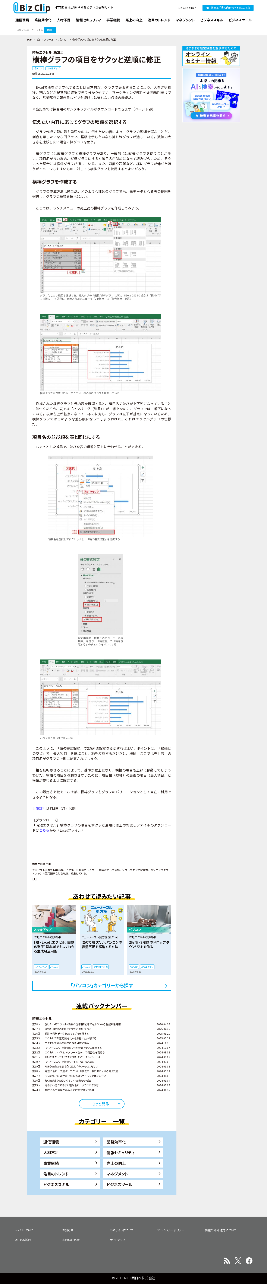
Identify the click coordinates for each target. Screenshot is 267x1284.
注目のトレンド (56, 1174)
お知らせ (67, 1230)
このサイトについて (122, 1230)
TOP (29, 39)
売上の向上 (116, 1163)
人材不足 (51, 1152)
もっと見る (100, 1103)
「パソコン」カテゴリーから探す (102, 985)
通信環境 (51, 1142)
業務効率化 (116, 1142)
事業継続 (51, 1163)
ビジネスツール (45, 39)
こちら (44, 830)
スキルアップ (53, 68)
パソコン (62, 39)
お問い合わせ (70, 1240)
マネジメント (117, 1174)
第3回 (40, 808)
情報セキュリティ (121, 1152)
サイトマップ (117, 1240)
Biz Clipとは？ (187, 8)
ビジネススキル (56, 1184)
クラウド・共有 (101, 966)
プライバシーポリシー (171, 1230)
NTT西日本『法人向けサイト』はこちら (228, 8)
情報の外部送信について (221, 1230)
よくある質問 (23, 1240)
